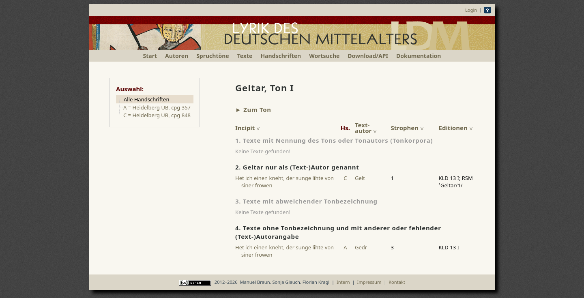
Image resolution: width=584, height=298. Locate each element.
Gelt (360, 178)
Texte (245, 56)
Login (471, 10)
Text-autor (366, 128)
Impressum (369, 282)
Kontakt (397, 282)
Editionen (456, 128)
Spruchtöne (212, 56)
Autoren (176, 56)
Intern (343, 282)
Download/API (368, 56)
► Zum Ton (253, 109)
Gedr (361, 247)
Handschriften (280, 56)
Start (150, 56)
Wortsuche (324, 56)
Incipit (247, 128)
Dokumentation (418, 56)
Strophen (407, 128)
